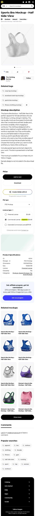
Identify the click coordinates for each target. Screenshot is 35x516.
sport (5, 464)
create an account (13, 433)
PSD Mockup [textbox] (9, 204)
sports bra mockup (9, 100)
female (18, 450)
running (22, 459)
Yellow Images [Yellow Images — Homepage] (17, 509)
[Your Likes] (26, 2)
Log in (3, 433)
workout (6, 469)
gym (16, 455)
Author (8, 81)
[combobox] (21, 6)
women (25, 464)
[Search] (32, 6)
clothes (26, 445)
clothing (6, 450)
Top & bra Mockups (27, 273)
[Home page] (1, 19)
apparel (6, 445)
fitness (6, 455)
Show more (17, 417)
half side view (8, 459)
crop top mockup (9, 91)
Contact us (24, 230)
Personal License (27, 268)
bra (16, 445)
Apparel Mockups (24, 273)
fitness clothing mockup (11, 105)
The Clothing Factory (10, 78)
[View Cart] (23, 2)
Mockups (15, 273)
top (14, 464)
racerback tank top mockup (13, 95)
